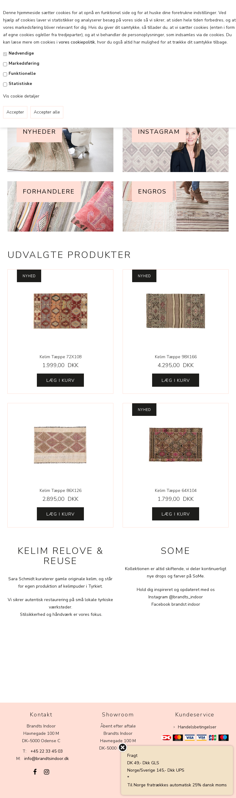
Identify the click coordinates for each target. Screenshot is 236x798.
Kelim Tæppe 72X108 (60, 357)
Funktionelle (22, 73)
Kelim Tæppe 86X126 (60, 490)
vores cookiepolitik (77, 42)
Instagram (159, 132)
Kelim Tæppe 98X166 (176, 357)
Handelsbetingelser (197, 727)
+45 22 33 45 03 (46, 751)
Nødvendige (21, 53)
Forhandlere (49, 191)
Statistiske (20, 83)
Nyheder (39, 132)
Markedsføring (24, 63)
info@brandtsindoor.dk (46, 759)
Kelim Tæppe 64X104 (176, 490)
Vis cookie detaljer (21, 96)
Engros (152, 191)
